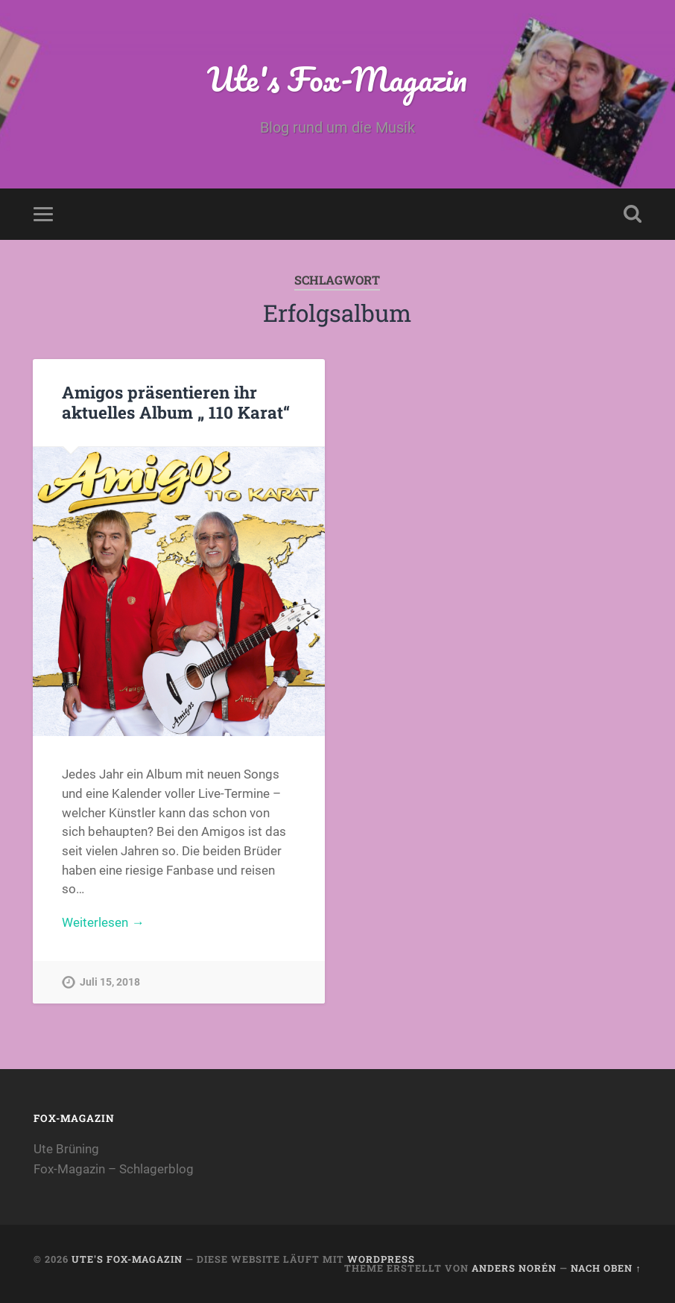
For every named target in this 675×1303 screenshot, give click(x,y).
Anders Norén (514, 1268)
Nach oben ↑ (606, 1268)
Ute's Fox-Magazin (337, 78)
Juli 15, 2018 (110, 982)
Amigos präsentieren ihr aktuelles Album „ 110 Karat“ (176, 402)
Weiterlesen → (103, 922)
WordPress (381, 1259)
